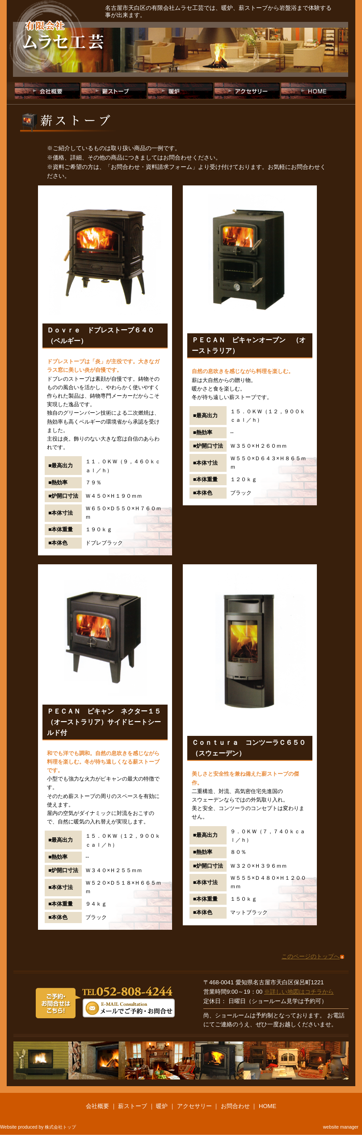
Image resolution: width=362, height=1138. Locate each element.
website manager (340, 1127)
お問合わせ (235, 1106)
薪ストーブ (114, 91)
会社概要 (47, 91)
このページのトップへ (311, 956)
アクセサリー (247, 91)
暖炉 (180, 91)
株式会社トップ (60, 1127)
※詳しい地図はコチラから (299, 991)
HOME (313, 91)
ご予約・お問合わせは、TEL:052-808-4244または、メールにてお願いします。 (105, 1001)
